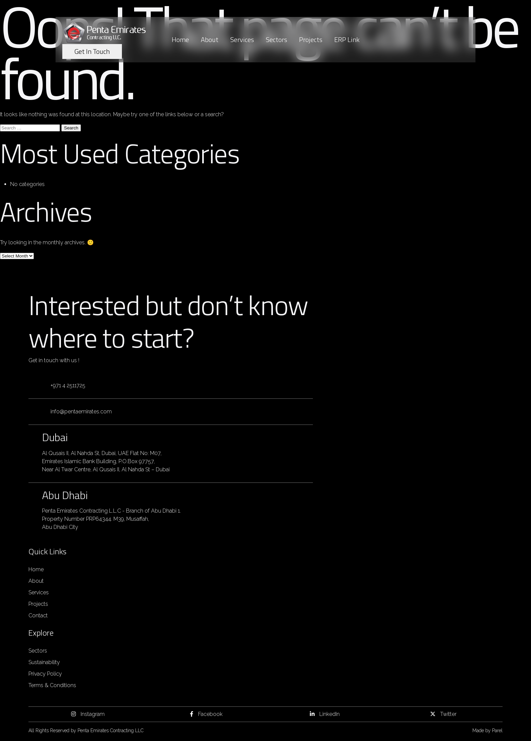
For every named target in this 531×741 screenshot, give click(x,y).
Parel (497, 730)
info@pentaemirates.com (81, 411)
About (209, 40)
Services (242, 40)
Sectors (276, 40)
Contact (38, 615)
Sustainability (44, 662)
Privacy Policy (45, 674)
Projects (310, 40)
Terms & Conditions (52, 685)
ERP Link (347, 40)
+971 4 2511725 (67, 385)
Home (180, 40)
